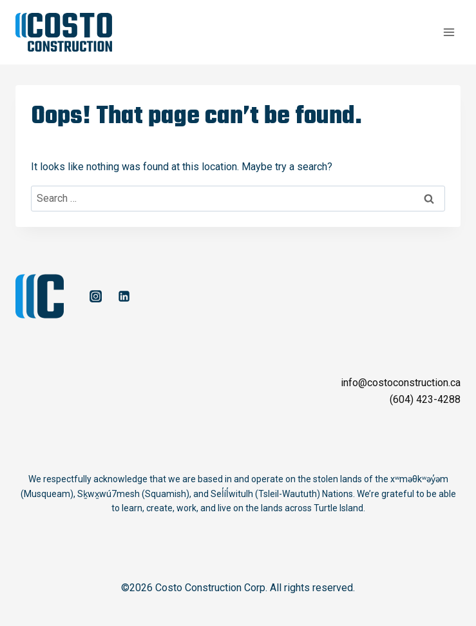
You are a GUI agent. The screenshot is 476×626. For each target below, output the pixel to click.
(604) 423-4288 (425, 399)
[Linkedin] (123, 296)
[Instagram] (95, 296)
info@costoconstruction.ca (401, 383)
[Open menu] (449, 32)
